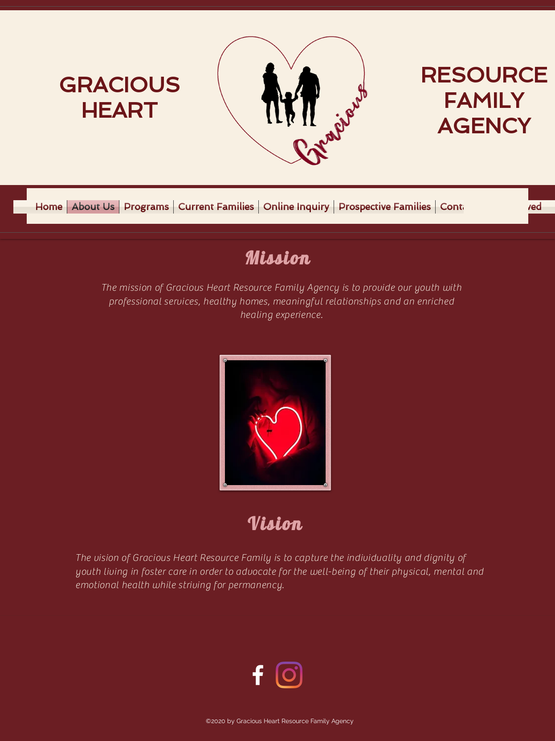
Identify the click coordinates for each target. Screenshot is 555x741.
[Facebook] (258, 675)
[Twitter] (289, 675)
